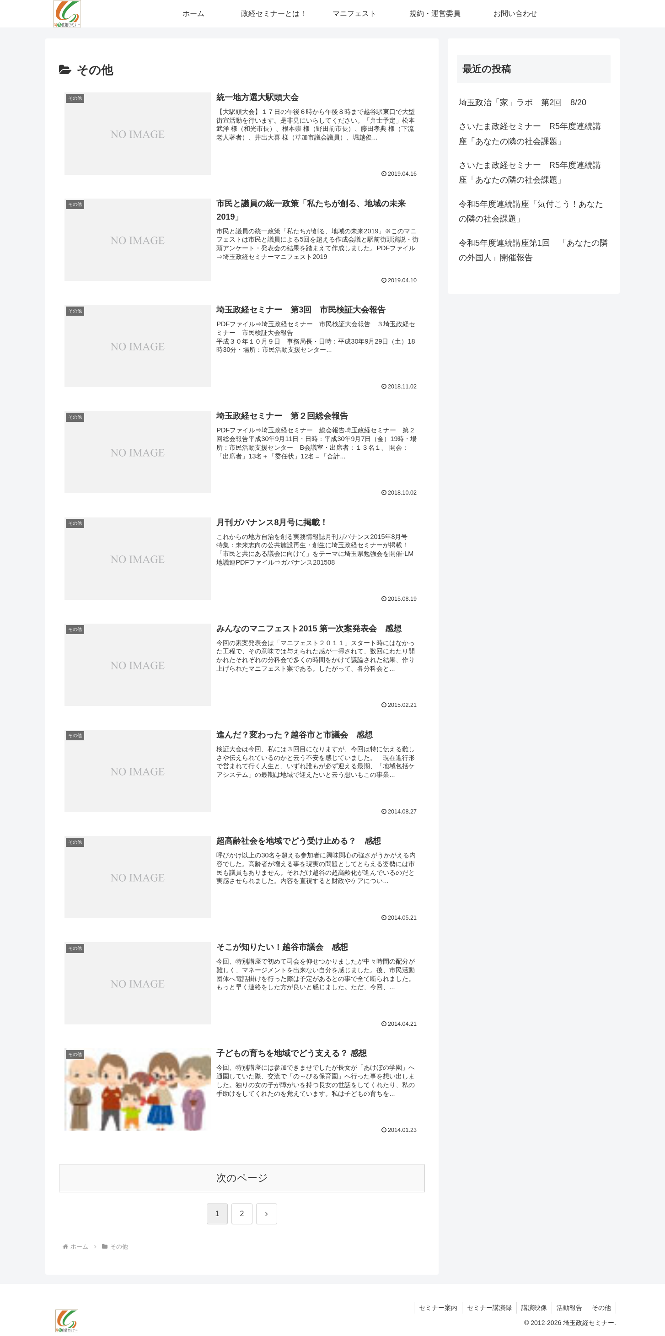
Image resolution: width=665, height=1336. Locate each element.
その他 (601, 1307)
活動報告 (569, 1307)
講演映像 (534, 1307)
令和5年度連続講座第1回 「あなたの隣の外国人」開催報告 (533, 250)
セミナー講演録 (489, 1307)
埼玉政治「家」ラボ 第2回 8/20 (522, 102)
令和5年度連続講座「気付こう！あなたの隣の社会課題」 (531, 211)
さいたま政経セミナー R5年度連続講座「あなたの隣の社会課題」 (530, 133)
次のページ (242, 1178)
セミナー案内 (438, 1307)
